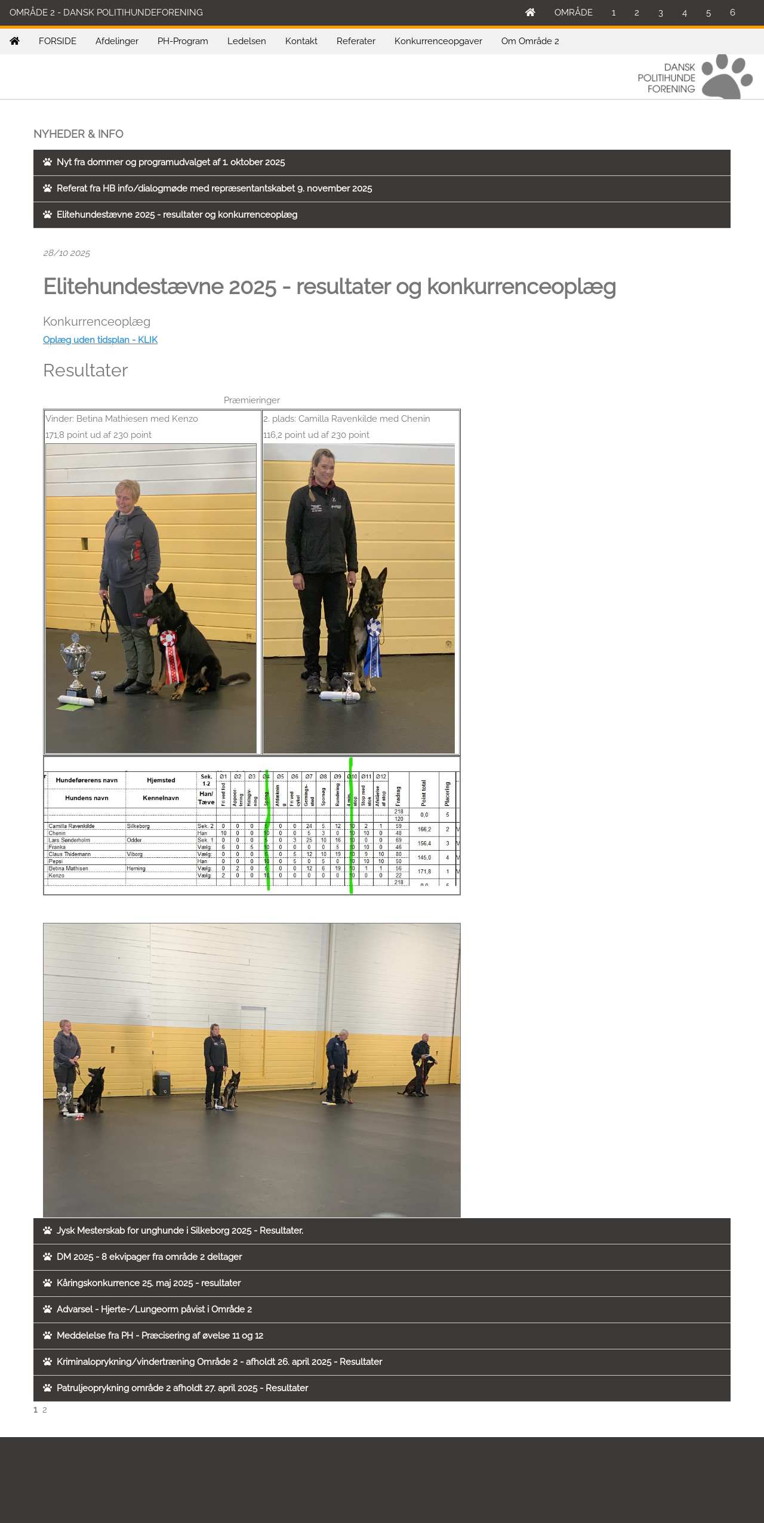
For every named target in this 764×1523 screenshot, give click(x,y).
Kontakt (301, 41)
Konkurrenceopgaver (438, 41)
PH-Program (183, 41)
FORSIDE (57, 41)
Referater (356, 41)
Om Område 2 (530, 41)
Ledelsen (246, 41)
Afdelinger (117, 41)
